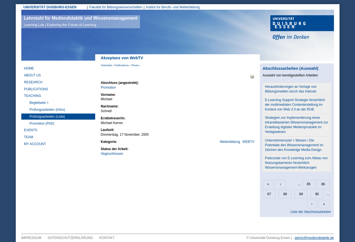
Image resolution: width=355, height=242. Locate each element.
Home (29, 68)
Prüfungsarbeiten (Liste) (47, 117)
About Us (32, 75)
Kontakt (107, 238)
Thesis (135, 65)
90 (317, 194)
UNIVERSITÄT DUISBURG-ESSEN (50, 7)
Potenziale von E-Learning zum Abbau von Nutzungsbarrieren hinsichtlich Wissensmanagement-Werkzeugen (296, 162)
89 (301, 194)
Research (33, 82)
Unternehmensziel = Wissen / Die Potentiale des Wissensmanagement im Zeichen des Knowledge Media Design (294, 145)
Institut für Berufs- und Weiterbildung (173, 7)
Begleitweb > (39, 103)
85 (308, 184)
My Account (35, 144)
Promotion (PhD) (42, 123)
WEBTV (248, 142)
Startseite (106, 65)
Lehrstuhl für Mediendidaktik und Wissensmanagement (81, 21)
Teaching (32, 96)
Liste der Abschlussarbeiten (311, 212)
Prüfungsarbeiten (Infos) (47, 110)
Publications (121, 65)
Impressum (31, 238)
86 (323, 184)
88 (285, 194)
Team (28, 137)
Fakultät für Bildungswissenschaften (115, 7)
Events (30, 130)
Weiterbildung (230, 142)
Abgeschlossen (112, 154)
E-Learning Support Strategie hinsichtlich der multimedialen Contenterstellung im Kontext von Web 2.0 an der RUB (295, 104)
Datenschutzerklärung (70, 238)
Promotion (108, 87)
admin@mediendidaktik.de (314, 238)
